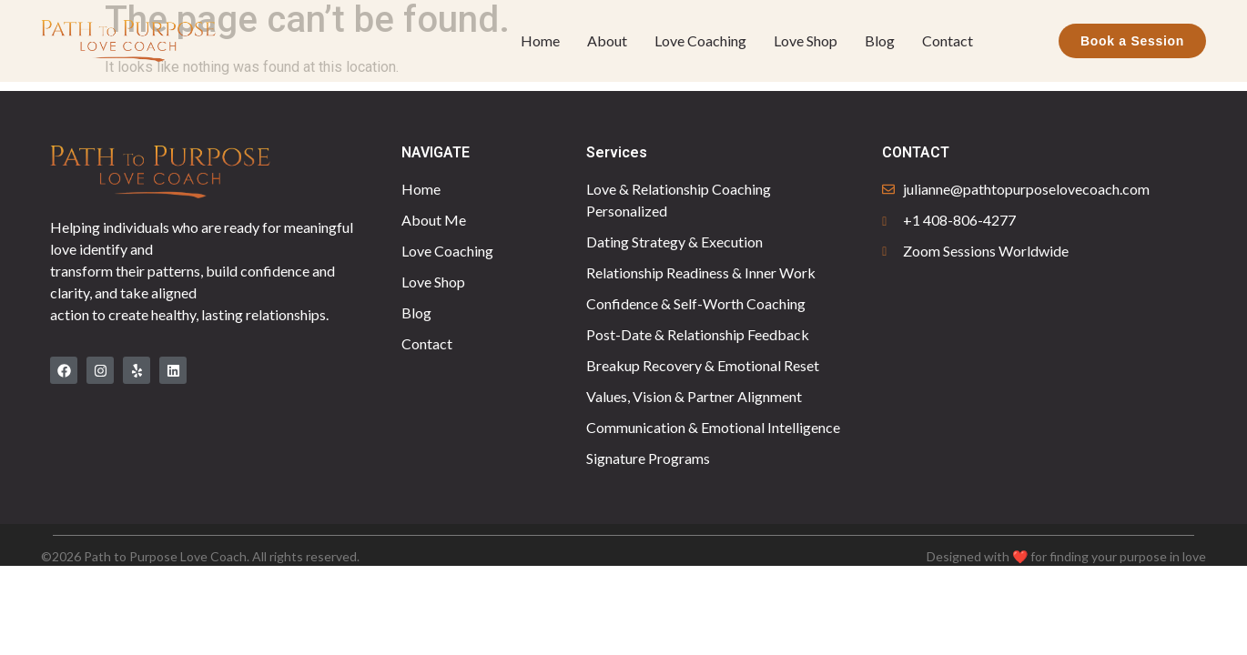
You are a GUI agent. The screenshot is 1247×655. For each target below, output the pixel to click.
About (607, 40)
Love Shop (805, 40)
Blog (880, 40)
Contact (947, 40)
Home (540, 40)
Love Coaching (700, 40)
